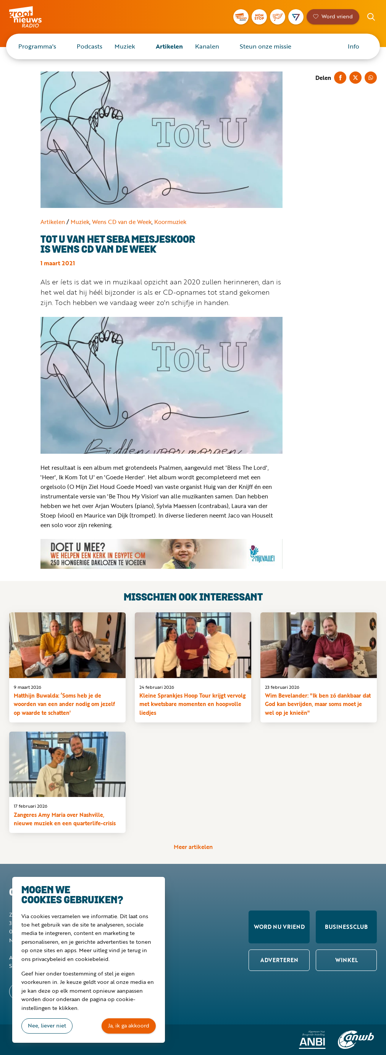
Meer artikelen (193, 847)
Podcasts (89, 46)
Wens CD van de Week (122, 221)
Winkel (346, 960)
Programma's (37, 46)
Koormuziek (170, 221)
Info (353, 46)
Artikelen (169, 46)
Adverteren (279, 960)
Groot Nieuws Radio (36, 17)
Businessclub (346, 927)
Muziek (125, 46)
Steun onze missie (265, 46)
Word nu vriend (279, 927)
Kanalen (207, 46)
